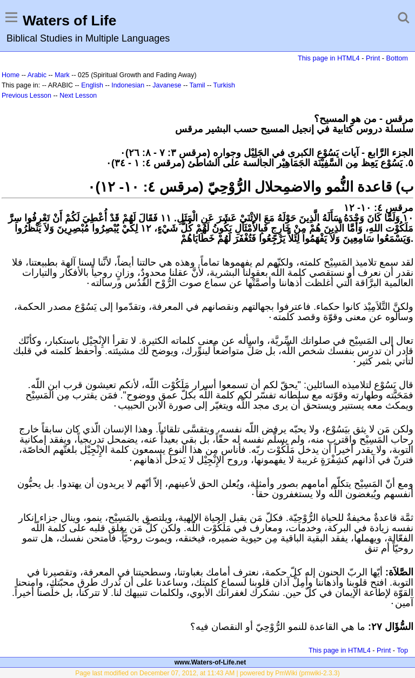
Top (402, 650)
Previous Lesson (26, 95)
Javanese (166, 85)
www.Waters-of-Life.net (210, 662)
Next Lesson (78, 95)
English (92, 85)
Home (10, 75)
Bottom (397, 58)
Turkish (224, 85)
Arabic (37, 75)
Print (373, 58)
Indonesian (127, 85)
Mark (62, 75)
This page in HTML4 (329, 58)
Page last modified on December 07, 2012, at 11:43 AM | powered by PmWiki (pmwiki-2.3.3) (207, 673)
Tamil (197, 85)
